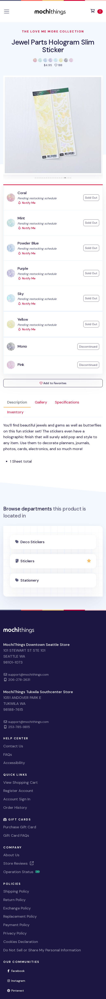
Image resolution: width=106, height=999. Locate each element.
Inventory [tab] (15, 412)
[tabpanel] (53, 443)
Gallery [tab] (41, 402)
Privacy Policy (15, 933)
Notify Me (26, 203)
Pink (21, 364)
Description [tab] (17, 402)
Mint (21, 218)
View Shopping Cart (20, 782)
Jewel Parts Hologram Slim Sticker (53, 46)
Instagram (18, 980)
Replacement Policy (20, 916)
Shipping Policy (16, 891)
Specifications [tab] (67, 402)
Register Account (18, 790)
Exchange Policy (17, 908)
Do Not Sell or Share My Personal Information (42, 950)
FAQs (7, 754)
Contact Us (13, 746)
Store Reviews (18, 863)
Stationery (29, 580)
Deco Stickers (32, 541)
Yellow (23, 319)
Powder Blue (28, 243)
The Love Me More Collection (53, 31)
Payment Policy (16, 924)
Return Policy (14, 899)
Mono (22, 346)
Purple (23, 268)
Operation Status (21, 871)
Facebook (17, 970)
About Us (11, 855)
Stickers (27, 561)
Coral (22, 192)
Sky (21, 293)
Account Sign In (16, 799)
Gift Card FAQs (16, 835)
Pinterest (17, 990)
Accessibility (14, 762)
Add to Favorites (53, 383)
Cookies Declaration (20, 941)
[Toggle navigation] (6, 11)
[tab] (35, 177)
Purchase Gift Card (19, 827)
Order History (15, 807)
